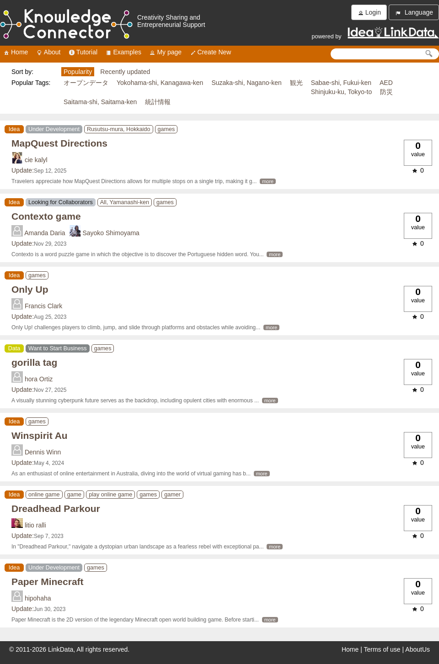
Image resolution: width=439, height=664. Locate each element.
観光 (296, 82)
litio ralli (35, 525)
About (48, 52)
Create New (210, 52)
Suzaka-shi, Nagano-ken (246, 82)
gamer (172, 494)
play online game (110, 494)
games (166, 129)
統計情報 (158, 101)
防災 (386, 91)
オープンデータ (86, 82)
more (267, 181)
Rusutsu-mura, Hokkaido (118, 129)
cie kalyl (36, 159)
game (74, 494)
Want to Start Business (57, 348)
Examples (123, 52)
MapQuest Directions (59, 143)
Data (14, 348)
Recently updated (125, 71)
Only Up (29, 289)
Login (369, 12)
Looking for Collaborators (60, 202)
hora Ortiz (39, 379)
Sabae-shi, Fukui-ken (341, 82)
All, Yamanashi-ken (124, 202)
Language (414, 12)
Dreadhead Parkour (55, 508)
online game (44, 494)
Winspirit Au (39, 435)
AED (386, 82)
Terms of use (382, 649)
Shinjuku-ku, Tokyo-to (341, 91)
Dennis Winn (43, 452)
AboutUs (417, 649)
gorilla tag (34, 362)
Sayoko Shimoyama (110, 233)
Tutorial (82, 52)
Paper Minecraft (47, 581)
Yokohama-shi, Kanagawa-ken (160, 82)
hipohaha (38, 598)
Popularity (78, 71)
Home (15, 52)
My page (165, 52)
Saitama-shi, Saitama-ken (100, 101)
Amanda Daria (44, 233)
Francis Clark (43, 306)
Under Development (54, 129)
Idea (14, 129)
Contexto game (46, 216)
